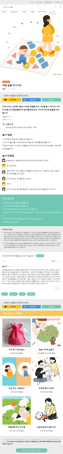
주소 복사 (51, 100)
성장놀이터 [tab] (14, 12)
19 (58, 288)
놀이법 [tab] (52, 12)
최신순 (59, 261)
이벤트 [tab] (32, 12)
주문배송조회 (48, 2)
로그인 (32, 2)
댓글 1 (4, 89)
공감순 (53, 261)
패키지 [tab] (4, 12)
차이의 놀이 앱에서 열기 (31, 450)
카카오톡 (10, 100)
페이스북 (30, 100)
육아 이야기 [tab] (42, 12)
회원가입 (39, 2)
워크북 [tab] (24, 12)
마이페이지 (58, 2)
